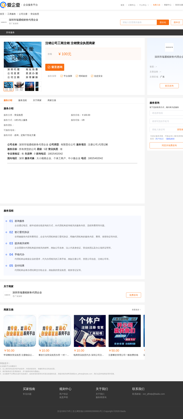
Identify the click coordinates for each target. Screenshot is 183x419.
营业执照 (34, 14)
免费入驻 (156, 5)
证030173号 (65, 411)
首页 (122, 5)
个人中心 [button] (144, 5)
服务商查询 (101, 397)
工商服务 (11, 14)
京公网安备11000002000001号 (87, 411)
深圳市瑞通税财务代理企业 (23, 20)
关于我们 (100, 394)
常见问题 (27, 394)
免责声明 (63, 397)
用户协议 (63, 394)
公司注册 (23, 14)
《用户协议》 (159, 139)
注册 (181, 5)
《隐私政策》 (170, 139)
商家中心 (167, 5)
